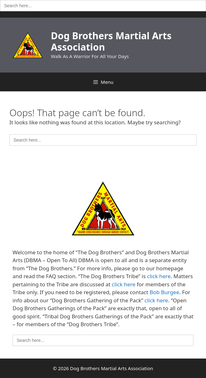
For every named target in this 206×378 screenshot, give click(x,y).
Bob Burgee (164, 292)
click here (159, 276)
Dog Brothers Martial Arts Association (111, 41)
